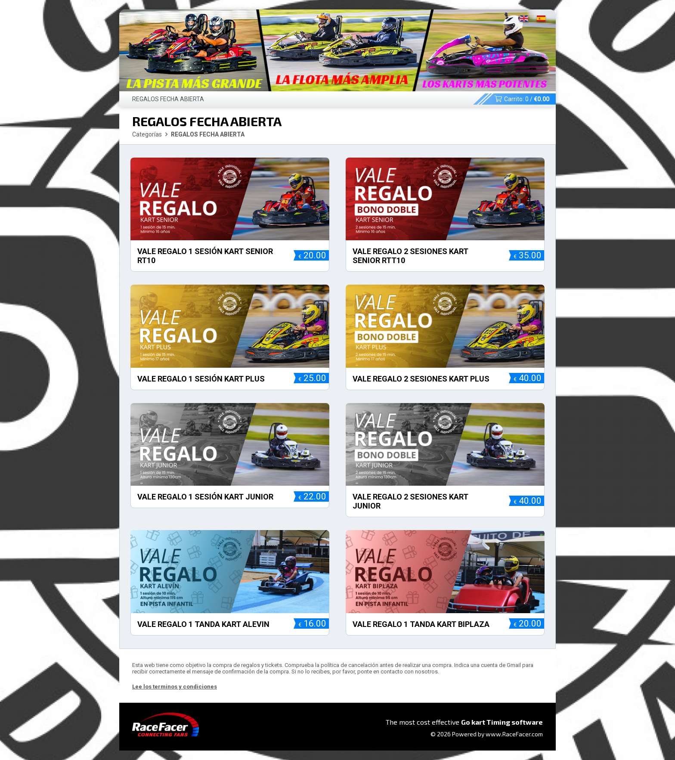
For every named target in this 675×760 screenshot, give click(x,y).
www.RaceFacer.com (514, 734)
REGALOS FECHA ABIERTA (168, 99)
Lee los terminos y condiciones (174, 686)
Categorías (147, 134)
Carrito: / (522, 99)
